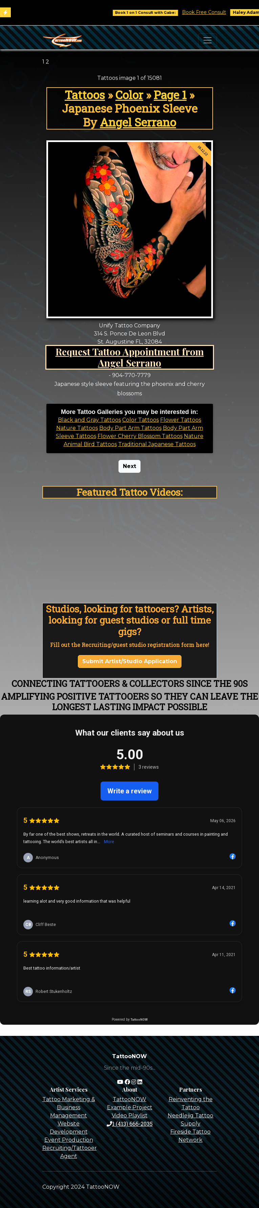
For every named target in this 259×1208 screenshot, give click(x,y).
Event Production (68, 1140)
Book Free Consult (211, 12)
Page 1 (170, 94)
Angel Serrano (138, 122)
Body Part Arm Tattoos (130, 428)
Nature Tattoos (77, 428)
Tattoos (85, 94)
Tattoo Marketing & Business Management (68, 1107)
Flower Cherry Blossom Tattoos (140, 436)
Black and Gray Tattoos (89, 420)
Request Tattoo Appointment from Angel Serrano (130, 357)
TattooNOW (129, 1099)
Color (129, 94)
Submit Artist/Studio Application (129, 661)
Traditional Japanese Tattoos (157, 444)
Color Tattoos (140, 420)
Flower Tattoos (180, 420)
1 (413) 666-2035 (130, 1123)
